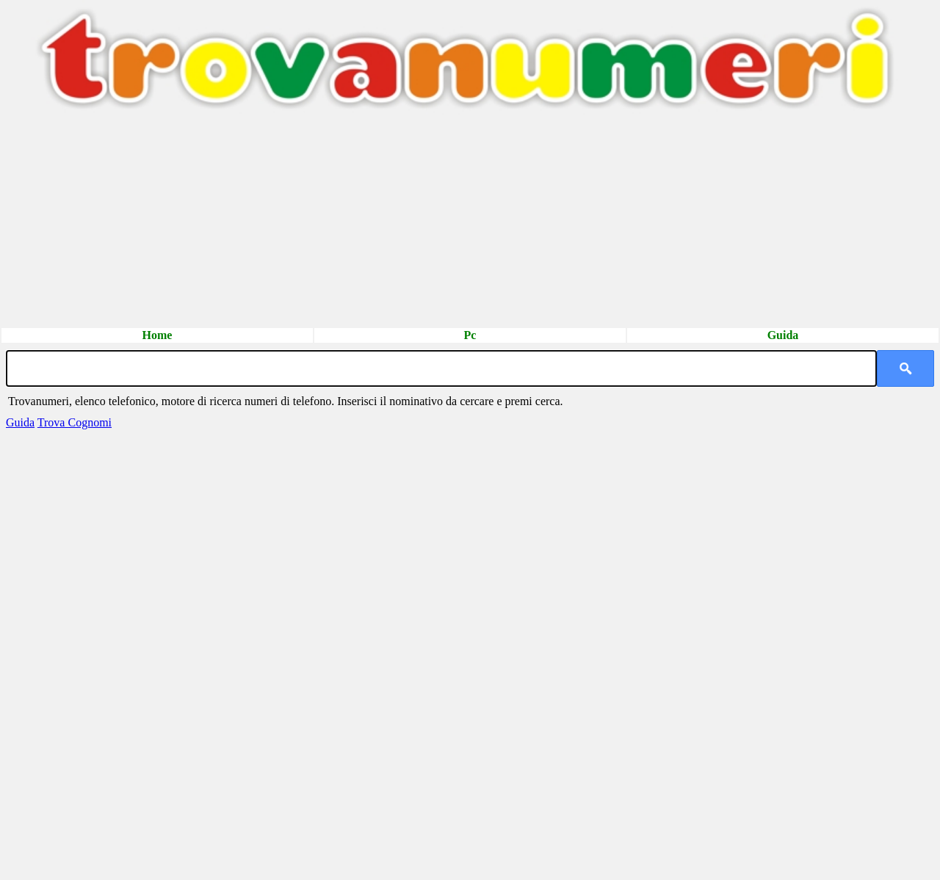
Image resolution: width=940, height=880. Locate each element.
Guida (783, 335)
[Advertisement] (440, 224)
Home (157, 335)
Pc (470, 335)
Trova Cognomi (74, 422)
